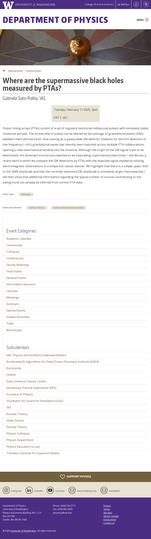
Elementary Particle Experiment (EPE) (31, 388)
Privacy (107, 505)
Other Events (15, 420)
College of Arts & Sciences (99, 4)
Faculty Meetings (17, 265)
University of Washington (23, 530)
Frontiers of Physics (19, 394)
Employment (109, 519)
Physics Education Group (23, 447)
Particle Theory (37, 207)
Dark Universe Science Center (69, 207)
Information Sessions (20, 284)
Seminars (26, 194)
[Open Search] (146, 4)
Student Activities (18, 317)
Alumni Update (111, 516)
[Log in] (136, 4)
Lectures (12, 291)
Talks (10, 323)
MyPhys (123, 4)
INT (9, 407)
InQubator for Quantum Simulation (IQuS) (34, 401)
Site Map (107, 512)
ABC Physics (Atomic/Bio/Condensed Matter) (36, 355)
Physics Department (20, 440)
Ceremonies (14, 245)
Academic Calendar (19, 239)
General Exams (16, 278)
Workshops (14, 330)
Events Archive (33, 70)
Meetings (12, 297)
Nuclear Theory (17, 414)
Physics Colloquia (18, 433)
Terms (106, 509)
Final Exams (14, 271)
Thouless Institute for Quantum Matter (33, 453)
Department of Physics (55, 20)
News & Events (15, 70)
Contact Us (109, 523)
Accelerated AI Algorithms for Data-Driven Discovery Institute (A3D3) (52, 362)
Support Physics (75, 476)
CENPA (11, 375)
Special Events (15, 310)
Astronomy (13, 368)
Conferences (14, 258)
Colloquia (12, 252)
